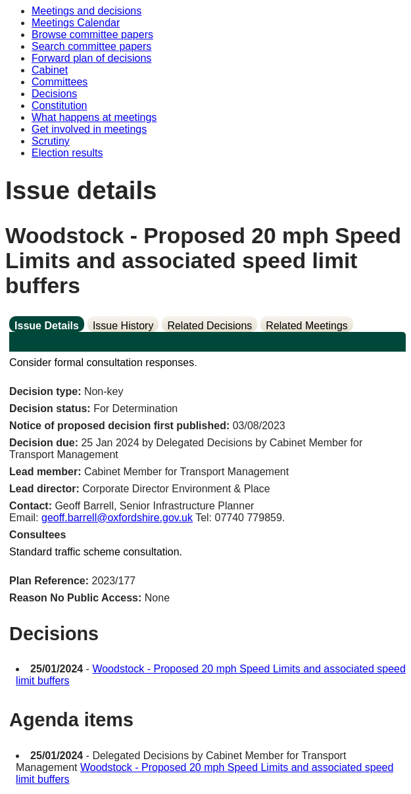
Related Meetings (307, 325)
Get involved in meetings (89, 129)
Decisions (54, 93)
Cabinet (50, 70)
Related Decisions (209, 325)
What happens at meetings (94, 117)
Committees (59, 81)
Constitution (59, 105)
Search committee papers (91, 46)
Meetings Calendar (76, 22)
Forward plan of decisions (91, 58)
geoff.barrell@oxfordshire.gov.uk (117, 517)
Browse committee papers (92, 34)
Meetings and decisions (86, 10)
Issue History (123, 325)
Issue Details (46, 325)
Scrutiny (51, 141)
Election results (67, 152)
